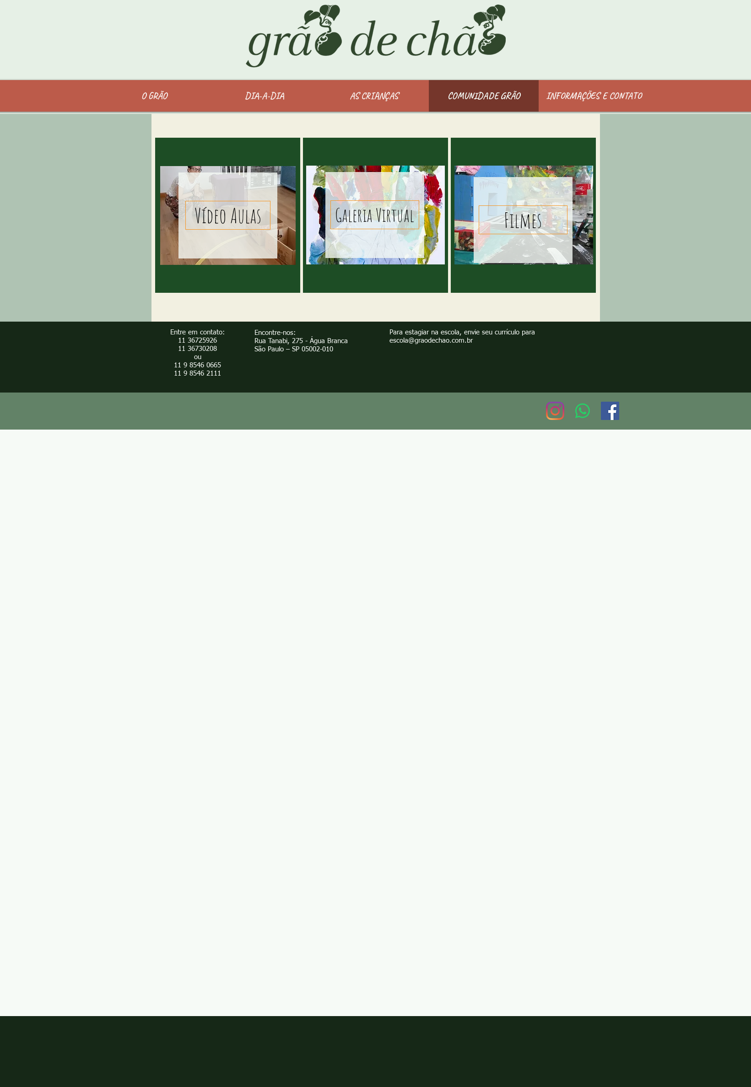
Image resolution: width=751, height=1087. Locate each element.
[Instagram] (555, 411)
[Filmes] (523, 219)
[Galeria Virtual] (374, 214)
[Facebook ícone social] (610, 411)
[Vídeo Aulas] (227, 215)
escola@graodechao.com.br (431, 340)
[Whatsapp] (582, 411)
